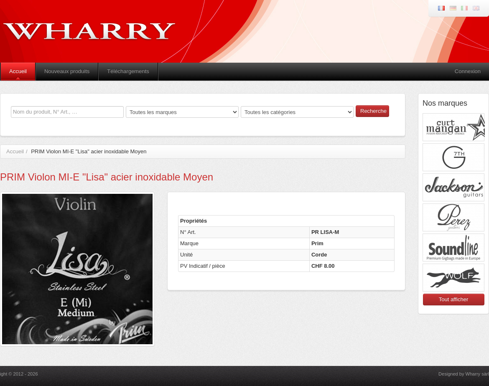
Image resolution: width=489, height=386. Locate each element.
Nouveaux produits (66, 71)
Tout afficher (454, 299)
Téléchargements (128, 71)
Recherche (373, 111)
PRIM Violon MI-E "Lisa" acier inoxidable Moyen (88, 151)
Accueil (18, 71)
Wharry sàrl (477, 373)
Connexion (468, 71)
